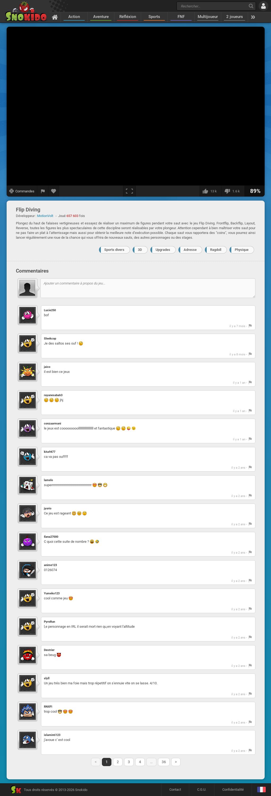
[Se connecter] (263, 6)
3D (140, 250)
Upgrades (163, 250)
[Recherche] (251, 6)
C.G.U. (201, 790)
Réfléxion (127, 16)
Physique (242, 250)
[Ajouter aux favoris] (53, 191)
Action (74, 16)
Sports (154, 16)
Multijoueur (208, 16)
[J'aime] (211, 191)
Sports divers (114, 250)
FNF (181, 16)
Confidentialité (233, 790)
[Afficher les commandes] (22, 191)
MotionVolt (45, 216)
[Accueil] (55, 17)
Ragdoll (215, 250)
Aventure (101, 16)
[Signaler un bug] (42, 191)
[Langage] (261, 790)
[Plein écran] (129, 191)
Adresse (190, 250)
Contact (175, 790)
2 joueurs (234, 16)
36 (164, 762)
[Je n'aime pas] (233, 191)
